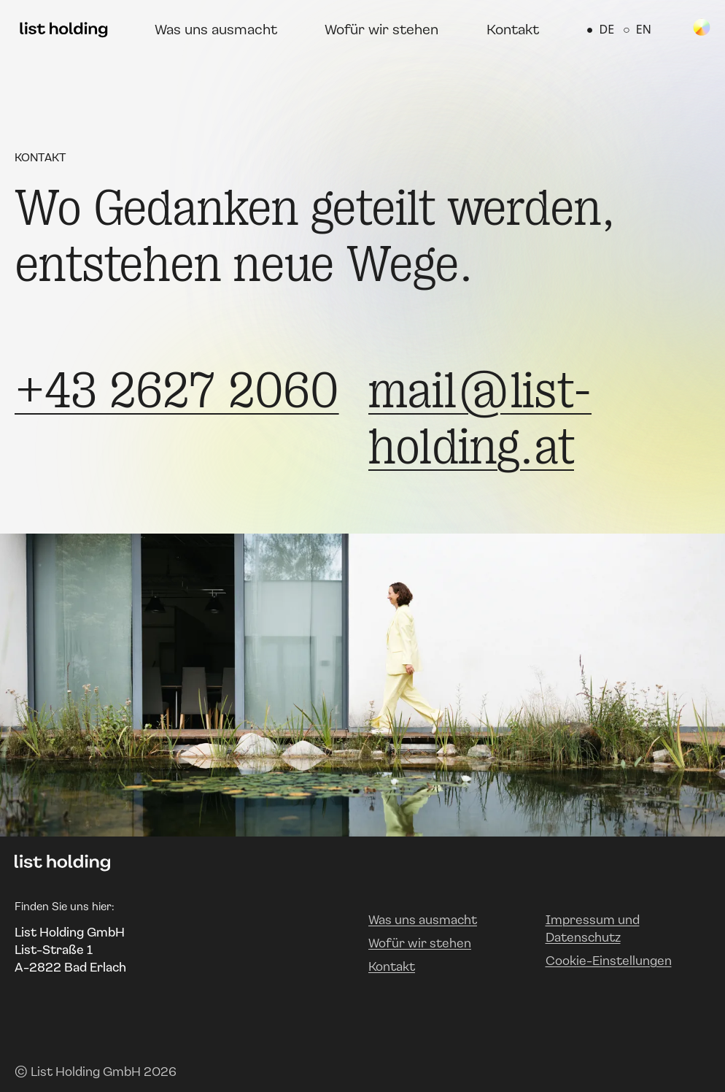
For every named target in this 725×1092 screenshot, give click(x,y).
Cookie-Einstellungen (609, 960)
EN (637, 29)
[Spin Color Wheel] (701, 27)
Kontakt (512, 28)
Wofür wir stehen (381, 28)
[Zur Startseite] (64, 29)
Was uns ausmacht (216, 28)
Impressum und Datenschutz (593, 928)
